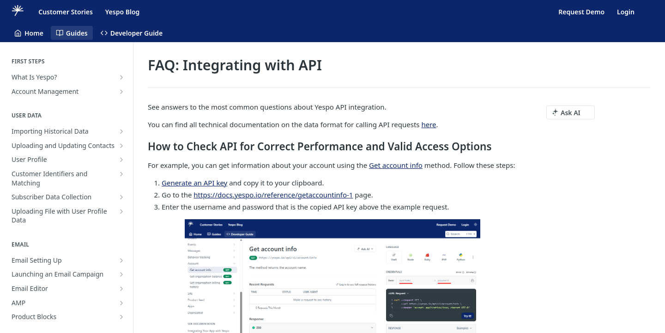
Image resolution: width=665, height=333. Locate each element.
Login (626, 11)
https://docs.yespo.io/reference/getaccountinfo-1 (273, 194)
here (428, 124)
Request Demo (581, 11)
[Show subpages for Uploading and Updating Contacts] (121, 145)
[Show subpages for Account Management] (121, 91)
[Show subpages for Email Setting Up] (121, 260)
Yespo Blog (122, 11)
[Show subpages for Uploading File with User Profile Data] (121, 211)
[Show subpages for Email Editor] (121, 288)
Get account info (396, 165)
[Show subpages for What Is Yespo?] (121, 77)
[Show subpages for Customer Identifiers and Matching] (121, 174)
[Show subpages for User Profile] (121, 159)
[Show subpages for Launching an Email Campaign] (121, 274)
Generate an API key (194, 182)
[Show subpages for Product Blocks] (121, 317)
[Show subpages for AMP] (121, 303)
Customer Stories (65, 11)
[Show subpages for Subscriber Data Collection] (121, 197)
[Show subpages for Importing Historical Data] (121, 131)
